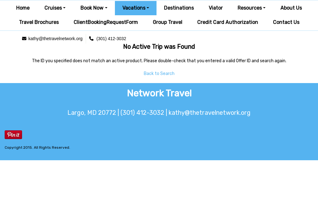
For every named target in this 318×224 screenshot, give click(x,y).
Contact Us (286, 22)
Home (23, 8)
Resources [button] (250, 8)
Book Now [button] (91, 8)
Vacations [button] (133, 8)
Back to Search (159, 73)
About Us (291, 8)
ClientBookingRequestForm (106, 22)
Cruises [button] (53, 8)
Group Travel (167, 22)
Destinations (179, 8)
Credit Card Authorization (227, 22)
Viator (216, 8)
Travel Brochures (39, 22)
